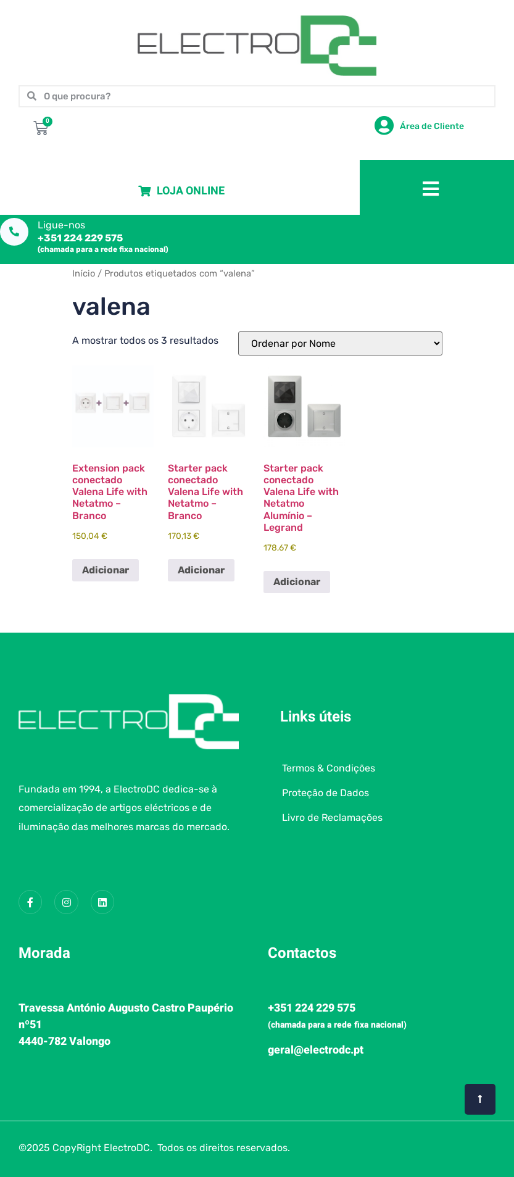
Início (83, 273)
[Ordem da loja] (340, 343)
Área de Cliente (432, 126)
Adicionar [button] (105, 570)
